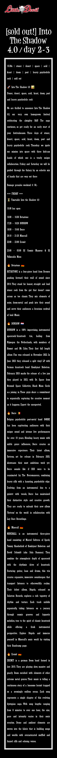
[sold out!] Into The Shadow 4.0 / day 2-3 (28, 40)
